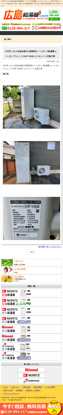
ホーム (5, 387)
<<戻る (31, 252)
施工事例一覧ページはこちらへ (50, 247)
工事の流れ (26, 387)
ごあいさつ (15, 387)
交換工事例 (38, 387)
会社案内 (19, 390)
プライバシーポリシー (11, 393)
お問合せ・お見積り (33, 390)
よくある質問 (50, 387)
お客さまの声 (8, 390)
